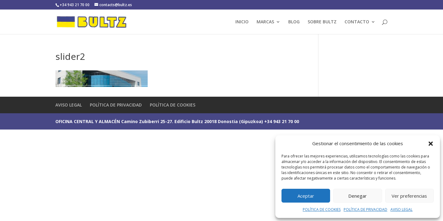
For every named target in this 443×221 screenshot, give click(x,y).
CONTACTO (357, 22)
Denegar (357, 196)
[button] (431, 144)
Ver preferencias (409, 196)
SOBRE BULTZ (322, 22)
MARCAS (265, 22)
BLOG (294, 22)
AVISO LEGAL (401, 209)
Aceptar (305, 196)
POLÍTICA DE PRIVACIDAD (365, 209)
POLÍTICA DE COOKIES (322, 209)
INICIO (242, 22)
